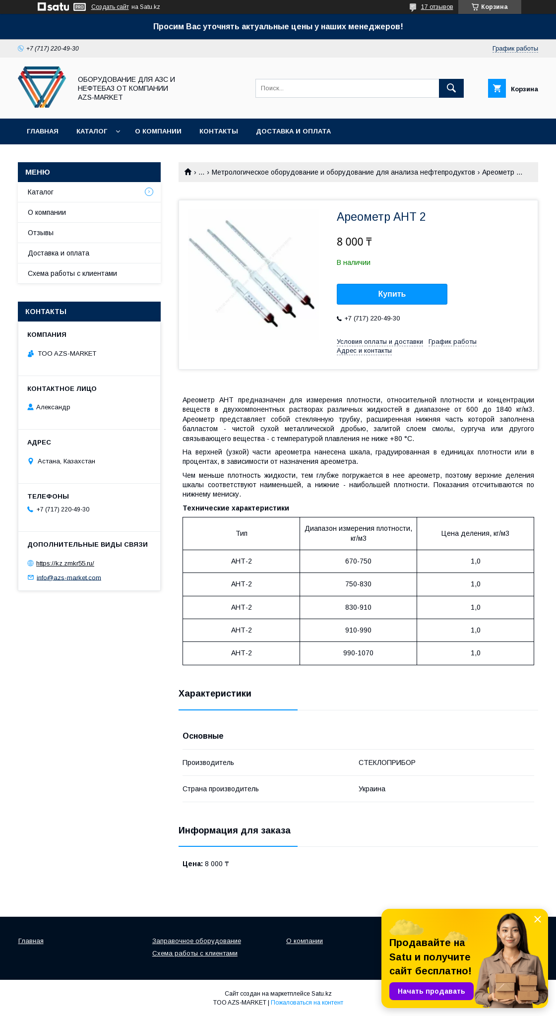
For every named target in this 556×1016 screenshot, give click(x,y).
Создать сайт (110, 6)
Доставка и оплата (293, 131)
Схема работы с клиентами (72, 273)
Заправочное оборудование (196, 941)
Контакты (218, 131)
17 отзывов (437, 6)
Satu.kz (321, 993)
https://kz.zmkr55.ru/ (65, 563)
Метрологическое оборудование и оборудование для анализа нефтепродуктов (343, 172)
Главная (43, 131)
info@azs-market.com (69, 577)
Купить (392, 294)
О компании (158, 131)
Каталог (91, 131)
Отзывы (41, 233)
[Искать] (451, 88)
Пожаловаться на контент (307, 1002)
